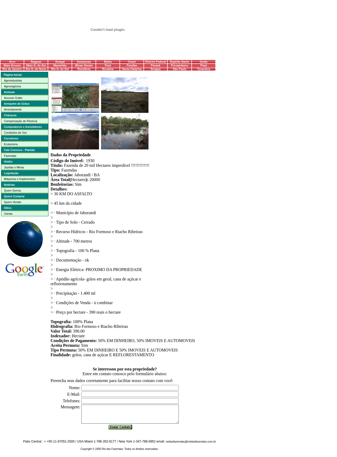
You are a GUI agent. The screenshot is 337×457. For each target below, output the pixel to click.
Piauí (203, 65)
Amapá (60, 61)
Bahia (108, 61)
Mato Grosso (12, 65)
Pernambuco (179, 65)
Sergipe (155, 69)
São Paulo (179, 69)
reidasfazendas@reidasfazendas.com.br (191, 441)
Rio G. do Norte (36, 69)
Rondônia (83, 69)
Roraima (107, 69)
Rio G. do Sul (60, 69)
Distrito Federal (155, 61)
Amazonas (84, 61)
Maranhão (59, 65)
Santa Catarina (132, 69)
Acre (12, 61)
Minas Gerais (84, 65)
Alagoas (36, 61)
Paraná (155, 65)
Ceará (132, 61)
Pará (108, 65)
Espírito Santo (179, 61)
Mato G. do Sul (36, 65)
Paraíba (132, 65)
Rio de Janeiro (12, 69)
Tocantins (203, 69)
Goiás (204, 61)
